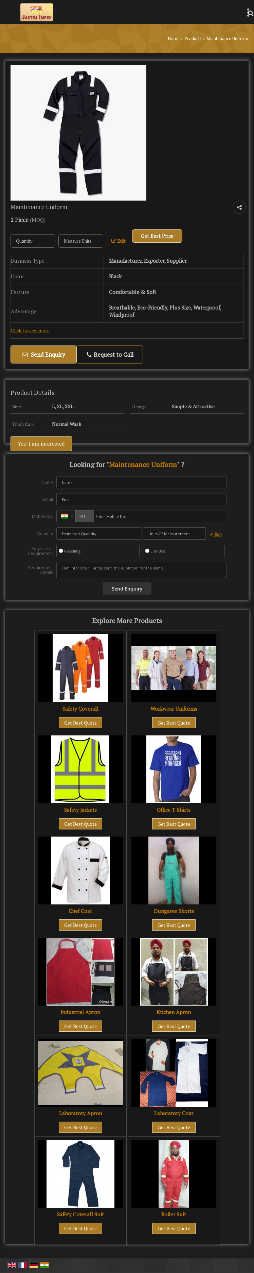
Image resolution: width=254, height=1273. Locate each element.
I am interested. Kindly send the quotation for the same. (141, 570)
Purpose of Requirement (40, 551)
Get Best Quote (80, 722)
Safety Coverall (80, 708)
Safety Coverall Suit (80, 1214)
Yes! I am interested (41, 443)
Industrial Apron (80, 1012)
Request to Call (110, 354)
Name (47, 482)
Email (48, 499)
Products (193, 38)
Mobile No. (42, 516)
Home (174, 38)
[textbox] (80, 241)
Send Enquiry (43, 354)
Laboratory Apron (80, 1113)
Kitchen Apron (174, 1012)
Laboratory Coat (173, 1113)
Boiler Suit (173, 1214)
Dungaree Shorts (174, 910)
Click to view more (30, 330)
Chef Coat (80, 910)
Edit (118, 241)
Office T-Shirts (173, 809)
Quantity (45, 534)
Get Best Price (157, 235)
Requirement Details (40, 570)
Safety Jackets (80, 809)
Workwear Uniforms (173, 708)
